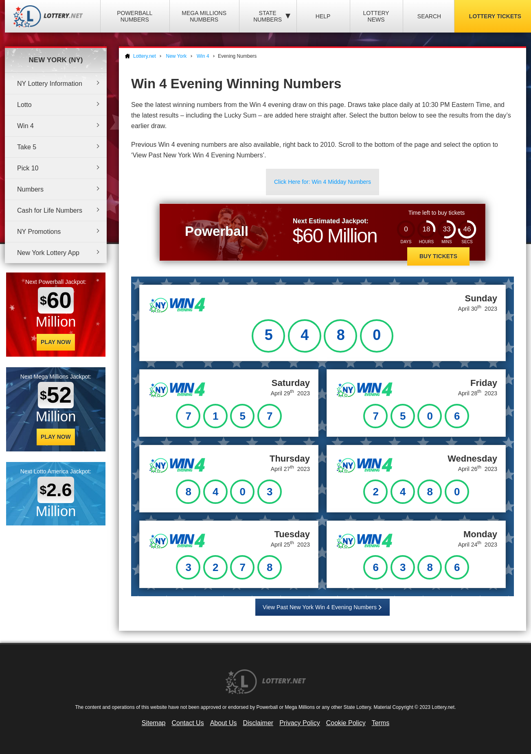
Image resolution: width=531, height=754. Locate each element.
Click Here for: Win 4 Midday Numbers (322, 182)
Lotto (24, 104)
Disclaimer (258, 722)
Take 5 (26, 147)
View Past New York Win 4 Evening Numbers (320, 607)
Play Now (56, 342)
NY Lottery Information (49, 83)
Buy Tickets (438, 256)
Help (323, 16)
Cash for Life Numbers (49, 210)
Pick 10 (27, 168)
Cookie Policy (346, 722)
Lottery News (376, 16)
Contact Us (188, 722)
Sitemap (154, 722)
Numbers (30, 189)
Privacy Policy (299, 722)
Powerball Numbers (134, 16)
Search (429, 16)
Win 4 (25, 125)
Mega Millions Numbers (204, 16)
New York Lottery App (48, 252)
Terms (381, 722)
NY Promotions (39, 231)
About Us (223, 722)
